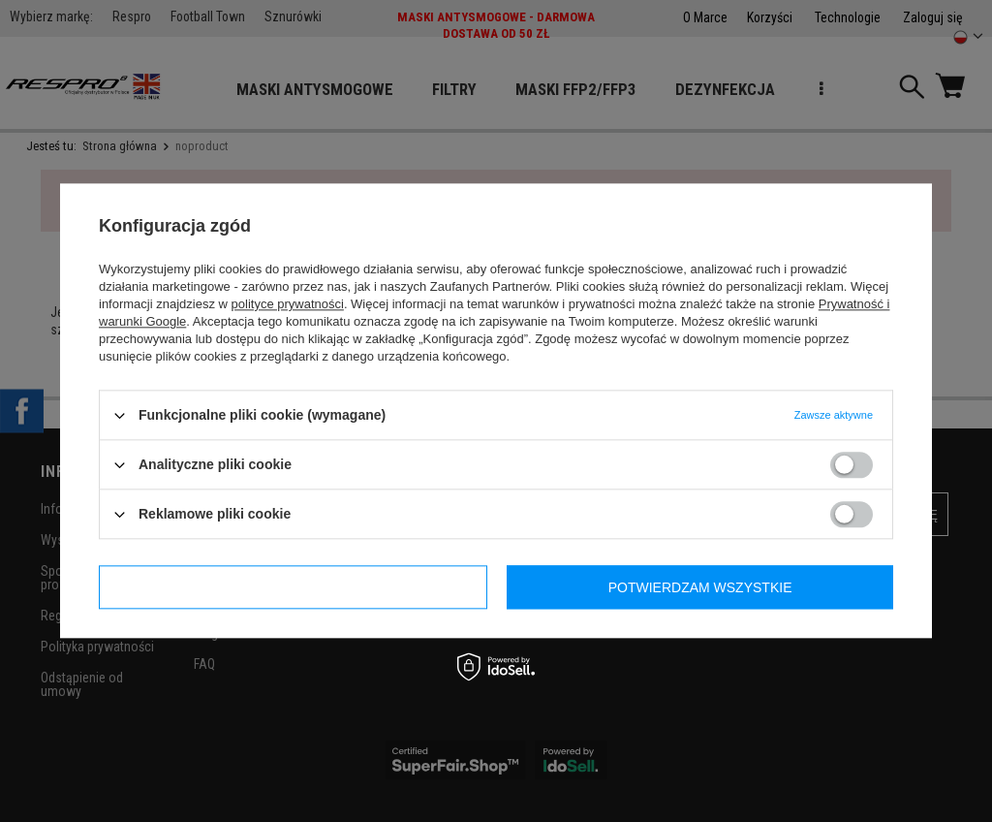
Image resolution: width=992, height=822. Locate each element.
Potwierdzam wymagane (294, 587)
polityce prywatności (288, 304)
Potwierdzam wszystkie (700, 587)
